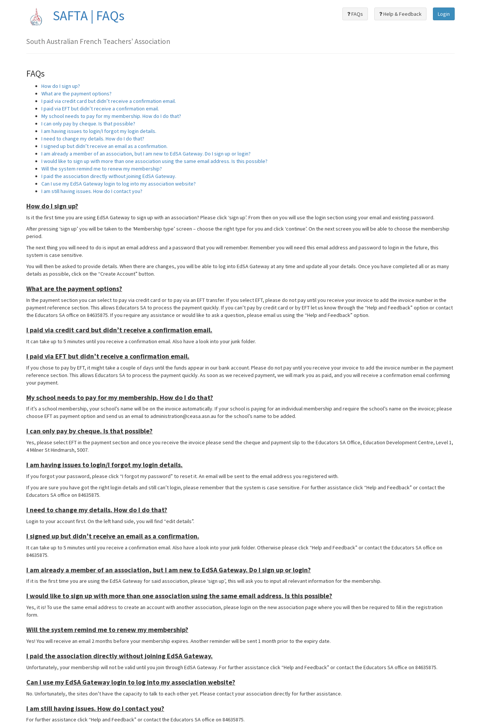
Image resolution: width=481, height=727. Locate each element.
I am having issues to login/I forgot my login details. (98, 131)
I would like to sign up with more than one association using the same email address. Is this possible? (154, 161)
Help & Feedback (400, 14)
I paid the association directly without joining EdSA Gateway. (108, 176)
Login (444, 14)
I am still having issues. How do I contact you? (91, 191)
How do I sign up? (60, 86)
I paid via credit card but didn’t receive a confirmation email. (108, 101)
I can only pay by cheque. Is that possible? (88, 123)
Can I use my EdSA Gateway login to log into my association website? (118, 183)
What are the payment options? (76, 93)
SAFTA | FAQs (75, 15)
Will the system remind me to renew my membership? (101, 168)
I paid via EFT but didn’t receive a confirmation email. (100, 108)
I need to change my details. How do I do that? (92, 138)
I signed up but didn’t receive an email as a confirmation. (104, 146)
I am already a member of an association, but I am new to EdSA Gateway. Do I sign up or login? (146, 153)
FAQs (355, 14)
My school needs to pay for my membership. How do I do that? (111, 116)
